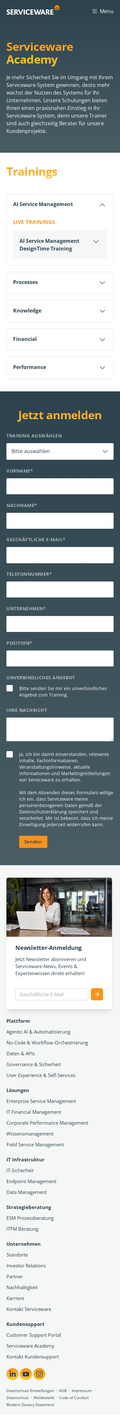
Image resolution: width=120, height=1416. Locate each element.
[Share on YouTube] (26, 1375)
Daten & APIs (20, 1054)
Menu (103, 11)
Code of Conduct (74, 1398)
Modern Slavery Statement (30, 1405)
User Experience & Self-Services (41, 1076)
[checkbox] (60, 693)
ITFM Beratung (22, 1229)
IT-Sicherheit (20, 1171)
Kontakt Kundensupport (32, 1357)
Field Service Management (35, 1145)
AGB (63, 1391)
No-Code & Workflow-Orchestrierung (47, 1043)
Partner (14, 1277)
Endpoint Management (31, 1182)
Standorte (17, 1255)
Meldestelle (44, 1398)
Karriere (15, 1299)
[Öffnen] (60, 245)
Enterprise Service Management (41, 1101)
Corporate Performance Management (47, 1123)
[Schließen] (60, 204)
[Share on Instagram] (39, 1375)
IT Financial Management (33, 1112)
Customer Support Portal (33, 1335)
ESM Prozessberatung (30, 1218)
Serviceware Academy (30, 1346)
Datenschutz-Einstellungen (30, 1391)
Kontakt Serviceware (28, 1309)
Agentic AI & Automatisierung (38, 1032)
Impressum (82, 1391)
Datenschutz (17, 1398)
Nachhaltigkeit (22, 1288)
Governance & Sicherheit (33, 1065)
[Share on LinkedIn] (12, 1375)
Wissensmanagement (29, 1134)
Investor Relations (26, 1266)
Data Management (26, 1192)
